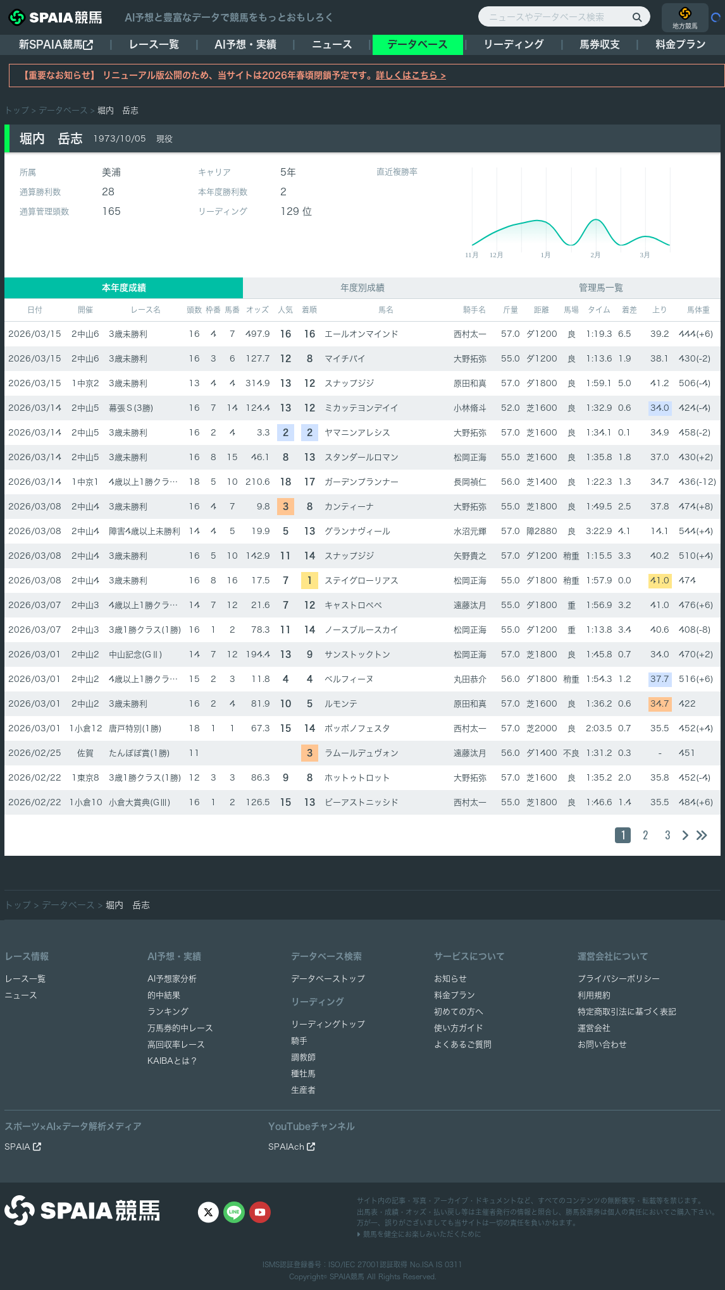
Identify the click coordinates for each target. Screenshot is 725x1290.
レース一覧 (153, 44)
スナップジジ (349, 383)
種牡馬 (303, 1073)
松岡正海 (470, 457)
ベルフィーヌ (349, 679)
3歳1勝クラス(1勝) (145, 630)
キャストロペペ (353, 605)
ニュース (332, 44)
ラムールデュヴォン (362, 753)
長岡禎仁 (470, 482)
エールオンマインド (362, 334)
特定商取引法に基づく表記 (627, 1011)
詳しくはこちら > (411, 75)
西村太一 (470, 334)
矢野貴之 (470, 556)
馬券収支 (599, 44)
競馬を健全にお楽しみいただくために (419, 1234)
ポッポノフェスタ (357, 728)
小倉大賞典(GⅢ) (140, 802)
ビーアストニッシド (362, 802)
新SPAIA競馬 (56, 44)
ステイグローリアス (362, 580)
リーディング (513, 44)
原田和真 (470, 383)
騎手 (299, 1041)
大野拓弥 (470, 359)
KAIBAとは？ (172, 1061)
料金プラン (454, 995)
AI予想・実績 (245, 44)
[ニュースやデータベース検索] (564, 16)
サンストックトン (357, 654)
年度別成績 (362, 287)
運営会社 (594, 1028)
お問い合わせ (602, 1044)
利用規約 (594, 995)
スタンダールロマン (362, 457)
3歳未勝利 (128, 334)
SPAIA (22, 1147)
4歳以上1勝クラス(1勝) (153, 482)
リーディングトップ (328, 1024)
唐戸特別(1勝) (135, 728)
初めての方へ (458, 1011)
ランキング (168, 1011)
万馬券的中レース (180, 1028)
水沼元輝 (470, 531)
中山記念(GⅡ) (136, 654)
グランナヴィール (357, 531)
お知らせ (450, 979)
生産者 (303, 1090)
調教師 (303, 1057)
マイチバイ (345, 359)
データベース (417, 44)
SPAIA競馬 (347, 1276)
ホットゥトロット (357, 778)
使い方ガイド (458, 1028)
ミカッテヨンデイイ (362, 408)
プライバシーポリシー (619, 979)
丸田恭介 (470, 679)
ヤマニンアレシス (357, 433)
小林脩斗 (470, 408)
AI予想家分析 (172, 979)
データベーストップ (328, 979)
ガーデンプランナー (362, 482)
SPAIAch (291, 1147)
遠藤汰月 (470, 605)
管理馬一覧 (601, 287)
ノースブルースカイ (362, 630)
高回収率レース (176, 1044)
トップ (16, 110)
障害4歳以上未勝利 (144, 531)
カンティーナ (349, 506)
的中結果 (163, 995)
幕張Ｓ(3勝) (131, 408)
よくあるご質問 (463, 1044)
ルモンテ (341, 704)
